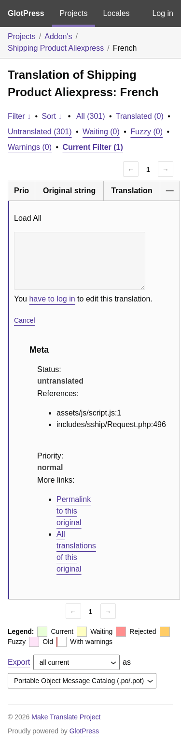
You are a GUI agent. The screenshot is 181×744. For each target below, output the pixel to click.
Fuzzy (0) (146, 132)
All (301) (90, 116)
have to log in (52, 299)
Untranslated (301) (40, 132)
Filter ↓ (19, 116)
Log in (162, 13)
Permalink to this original (73, 511)
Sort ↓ (52, 116)
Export (19, 662)
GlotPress (26, 13)
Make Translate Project (65, 717)
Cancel (24, 320)
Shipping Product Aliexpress (56, 48)
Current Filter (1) (93, 147)
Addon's (58, 36)
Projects (74, 13)
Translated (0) (140, 116)
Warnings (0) (30, 147)
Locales (116, 13)
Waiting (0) (101, 132)
